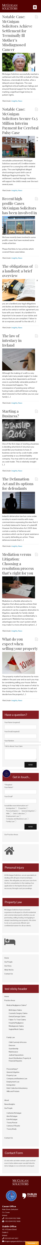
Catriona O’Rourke (13, 1126)
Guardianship (13, 1048)
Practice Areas (9, 1000)
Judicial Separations (16, 1055)
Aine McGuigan (12, 1116)
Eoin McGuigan (12, 1119)
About (6, 1100)
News (20, 101)
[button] (35, 7)
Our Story (7, 966)
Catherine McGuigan (14, 1113)
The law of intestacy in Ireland (12, 340)
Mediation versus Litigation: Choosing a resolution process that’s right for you (18, 564)
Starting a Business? (10, 413)
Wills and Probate (13, 1091)
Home (6, 958)
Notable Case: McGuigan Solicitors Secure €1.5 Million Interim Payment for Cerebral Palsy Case (20, 121)
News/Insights (9, 1104)
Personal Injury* (12, 1069)
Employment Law (13, 1082)
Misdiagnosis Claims (16, 1026)
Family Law (11, 1037)
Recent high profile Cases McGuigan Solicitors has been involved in (19, 205)
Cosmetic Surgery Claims (18, 1013)
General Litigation (13, 1072)
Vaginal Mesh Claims (16, 1029)
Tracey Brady (12, 1129)
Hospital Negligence (16, 1023)
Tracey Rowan (12, 1122)
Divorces (12, 1045)
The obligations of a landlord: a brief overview (17, 271)
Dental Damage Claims (17, 1016)
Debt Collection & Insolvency (17, 1088)
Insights (14, 101)
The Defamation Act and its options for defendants (17, 483)
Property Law (12, 1075)
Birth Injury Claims (15, 1010)
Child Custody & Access (18, 1042)
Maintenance (13, 1052)
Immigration (11, 1085)
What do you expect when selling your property (20, 643)
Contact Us (8, 974)
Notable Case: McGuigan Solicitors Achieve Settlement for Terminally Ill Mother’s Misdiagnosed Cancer (17, 33)
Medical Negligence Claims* (17, 1005)
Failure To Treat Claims (17, 1019)
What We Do (9, 970)
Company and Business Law (17, 1078)
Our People (8, 962)
